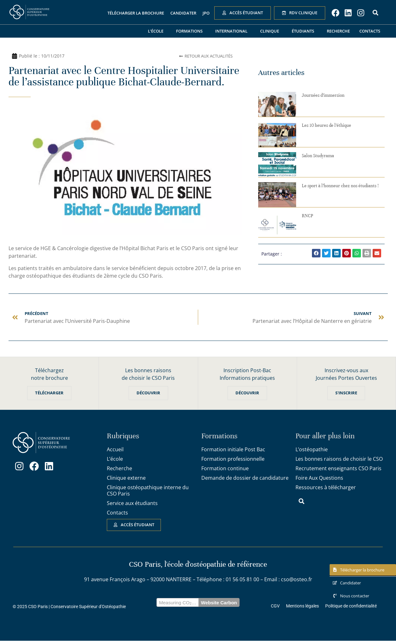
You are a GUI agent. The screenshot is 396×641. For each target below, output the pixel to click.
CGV (275, 606)
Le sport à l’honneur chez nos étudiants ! (340, 185)
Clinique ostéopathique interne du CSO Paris (148, 490)
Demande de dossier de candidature (245, 478)
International (233, 31)
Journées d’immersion (323, 95)
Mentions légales (302, 606)
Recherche (338, 31)
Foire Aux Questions (319, 478)
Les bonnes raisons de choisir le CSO (339, 459)
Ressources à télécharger (325, 487)
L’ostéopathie (311, 449)
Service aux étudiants (132, 503)
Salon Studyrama (318, 155)
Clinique (271, 31)
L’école (157, 31)
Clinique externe (126, 478)
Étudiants (304, 31)
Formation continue (225, 468)
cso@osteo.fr (296, 579)
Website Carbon (219, 603)
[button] (316, 253)
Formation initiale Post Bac (233, 449)
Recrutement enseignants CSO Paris (338, 468)
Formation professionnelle (233, 459)
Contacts (369, 31)
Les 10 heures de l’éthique (326, 125)
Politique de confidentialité (351, 606)
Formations (191, 31)
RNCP (307, 216)
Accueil (115, 449)
